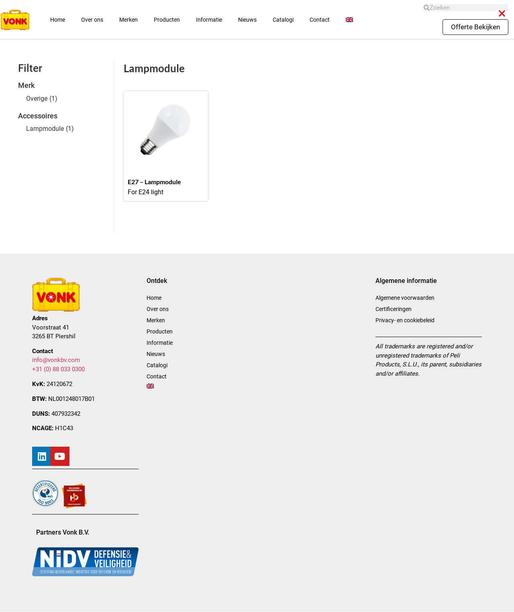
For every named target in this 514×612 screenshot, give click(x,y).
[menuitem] (349, 19)
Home (57, 19)
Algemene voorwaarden (404, 298)
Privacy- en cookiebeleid (404, 320)
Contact (320, 19)
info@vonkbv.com (56, 360)
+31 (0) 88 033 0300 (58, 369)
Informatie (209, 19)
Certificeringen (393, 309)
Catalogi (283, 19)
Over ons (92, 19)
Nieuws (247, 19)
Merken (128, 19)
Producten (167, 19)
